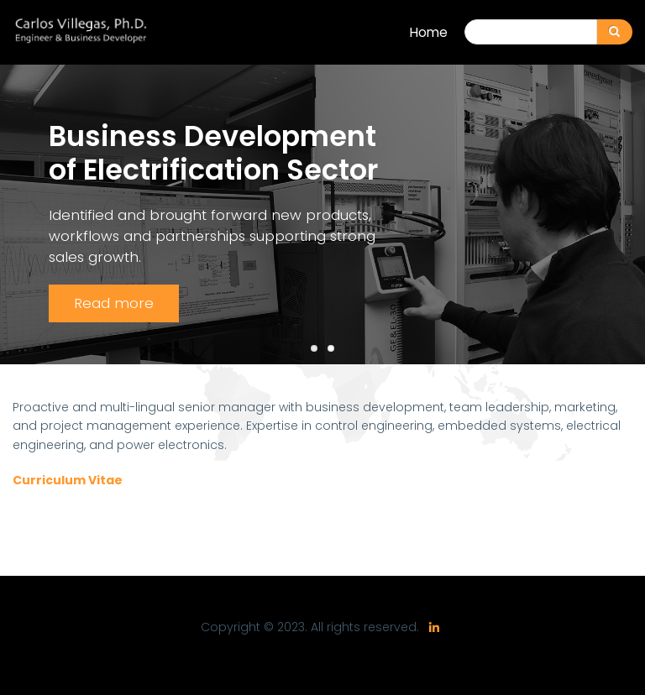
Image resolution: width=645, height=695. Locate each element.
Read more (114, 303)
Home (429, 32)
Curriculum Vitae (68, 480)
